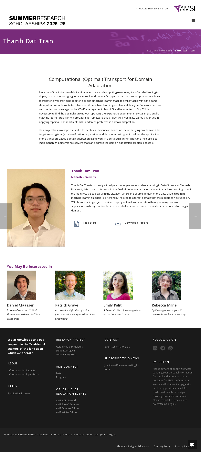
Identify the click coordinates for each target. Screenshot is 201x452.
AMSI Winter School (66, 412)
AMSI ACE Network (66, 400)
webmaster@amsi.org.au (101, 434)
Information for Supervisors (23, 374)
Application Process (19, 393)
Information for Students (21, 370)
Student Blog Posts (66, 354)
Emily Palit (112, 305)
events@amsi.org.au (117, 346)
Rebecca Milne (164, 305)
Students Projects (65, 350)
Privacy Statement (185, 446)
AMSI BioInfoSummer (67, 404)
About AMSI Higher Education (133, 446)
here (107, 369)
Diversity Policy (162, 446)
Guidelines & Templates (69, 346)
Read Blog (89, 222)
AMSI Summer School (67, 408)
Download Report (136, 222)
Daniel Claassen (20, 305)
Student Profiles (158, 50)
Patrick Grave (66, 305)
